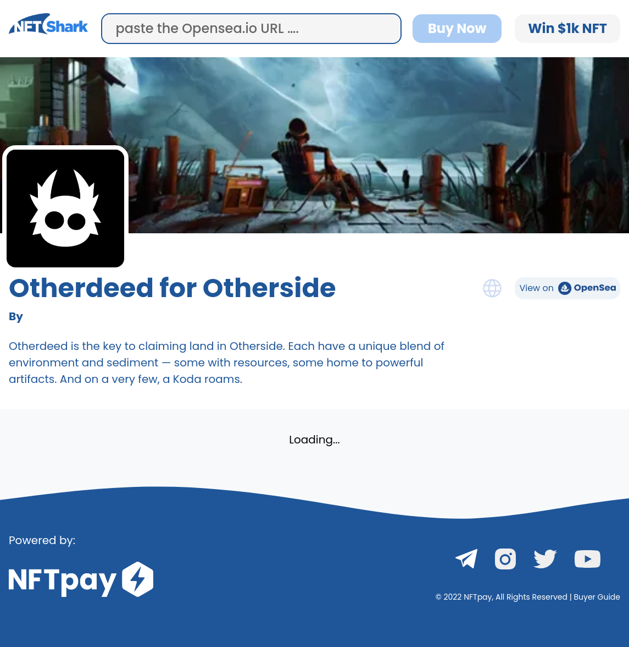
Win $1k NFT (567, 28)
